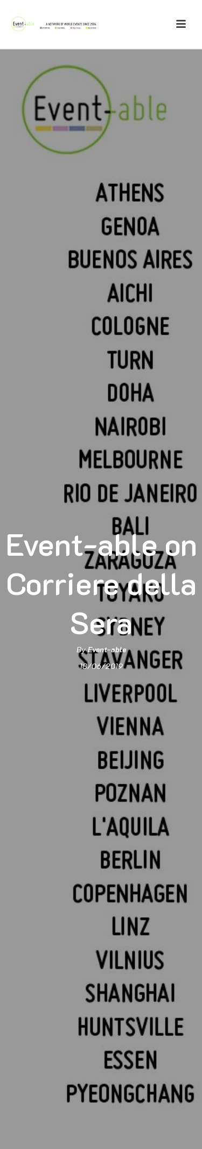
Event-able (107, 649)
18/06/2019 (101, 666)
